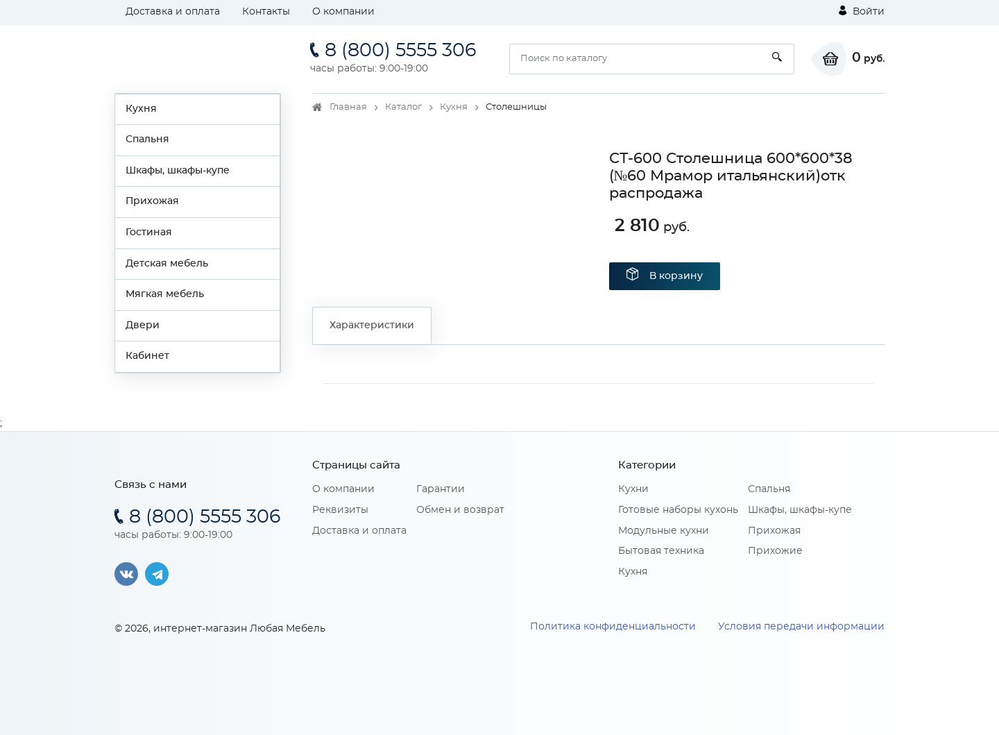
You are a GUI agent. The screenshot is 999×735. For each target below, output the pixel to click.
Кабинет (147, 356)
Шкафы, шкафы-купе (178, 171)
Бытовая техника (661, 551)
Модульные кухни (663, 531)
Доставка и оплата (173, 12)
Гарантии (440, 489)
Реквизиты (340, 510)
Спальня (147, 139)
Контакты (266, 12)
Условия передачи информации (801, 627)
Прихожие (775, 551)
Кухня (141, 109)
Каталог (403, 107)
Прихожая (152, 201)
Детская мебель (167, 264)
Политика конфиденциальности (613, 627)
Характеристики (372, 325)
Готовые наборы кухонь (678, 510)
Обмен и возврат (460, 510)
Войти (862, 11)
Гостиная (149, 232)
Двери (143, 325)
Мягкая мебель (165, 294)
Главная (348, 107)
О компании (343, 12)
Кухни (633, 489)
